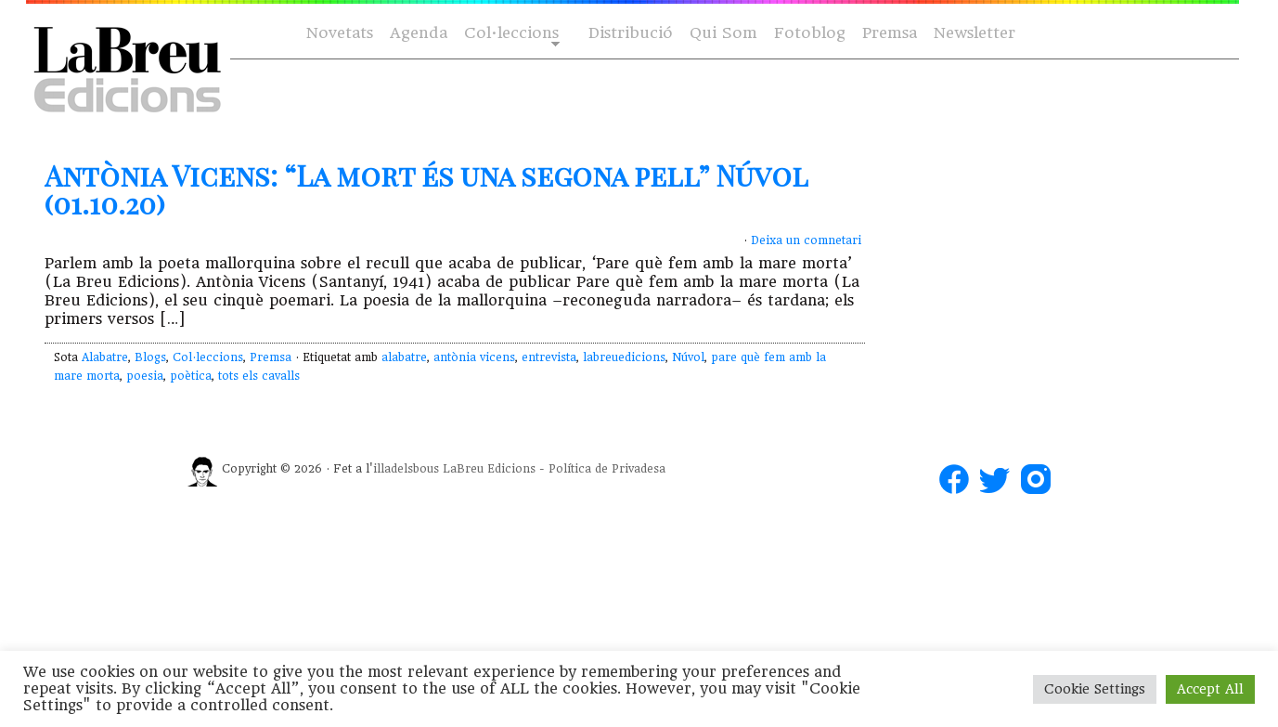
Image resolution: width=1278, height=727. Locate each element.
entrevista (549, 357)
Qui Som (723, 33)
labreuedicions (624, 357)
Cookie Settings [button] (1094, 689)
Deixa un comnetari (806, 240)
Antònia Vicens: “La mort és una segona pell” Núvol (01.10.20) (426, 189)
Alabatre (105, 357)
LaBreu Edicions (489, 468)
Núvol (688, 357)
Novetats (339, 33)
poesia (144, 376)
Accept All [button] (1210, 689)
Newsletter (974, 33)
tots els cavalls (259, 376)
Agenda (418, 33)
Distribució (630, 33)
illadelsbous (406, 468)
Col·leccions (510, 34)
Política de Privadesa (607, 468)
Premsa (889, 33)
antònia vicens (474, 357)
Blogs (150, 357)
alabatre (404, 357)
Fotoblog (810, 33)
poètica (191, 376)
